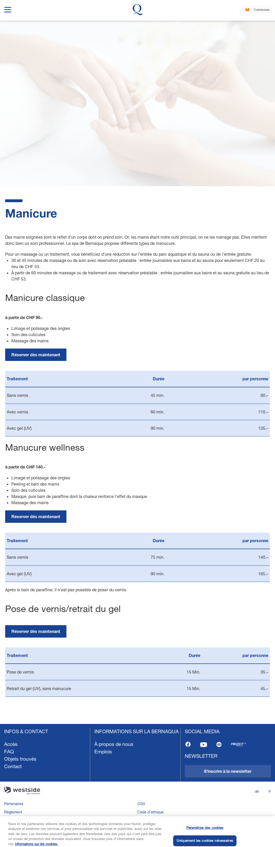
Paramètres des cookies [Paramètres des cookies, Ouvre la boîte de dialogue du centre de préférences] (205, 835)
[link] (35, 355)
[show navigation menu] (8, 8)
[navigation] (137, 785)
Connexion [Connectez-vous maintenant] (262, 9)
